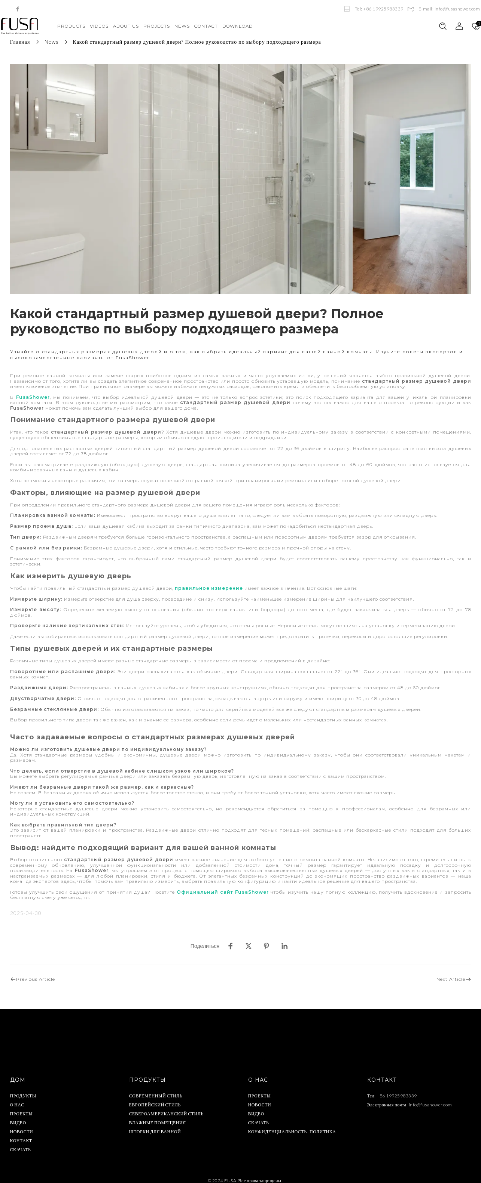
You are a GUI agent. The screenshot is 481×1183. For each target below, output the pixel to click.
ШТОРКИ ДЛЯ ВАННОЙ (155, 1125)
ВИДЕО (18, 1116)
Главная (20, 41)
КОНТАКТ (21, 1134)
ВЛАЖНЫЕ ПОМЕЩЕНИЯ (157, 1116)
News (52, 41)
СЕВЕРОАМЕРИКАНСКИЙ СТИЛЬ (166, 1107)
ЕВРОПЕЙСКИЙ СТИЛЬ (155, 1098)
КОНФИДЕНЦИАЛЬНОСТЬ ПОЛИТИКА (292, 1125)
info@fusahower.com (430, 1098)
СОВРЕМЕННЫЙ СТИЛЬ (156, 1089)
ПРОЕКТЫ (21, 1107)
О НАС (17, 1098)
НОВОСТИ (21, 1125)
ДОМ (17, 1073)
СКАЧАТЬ (20, 1143)
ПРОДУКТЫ (23, 1089)
